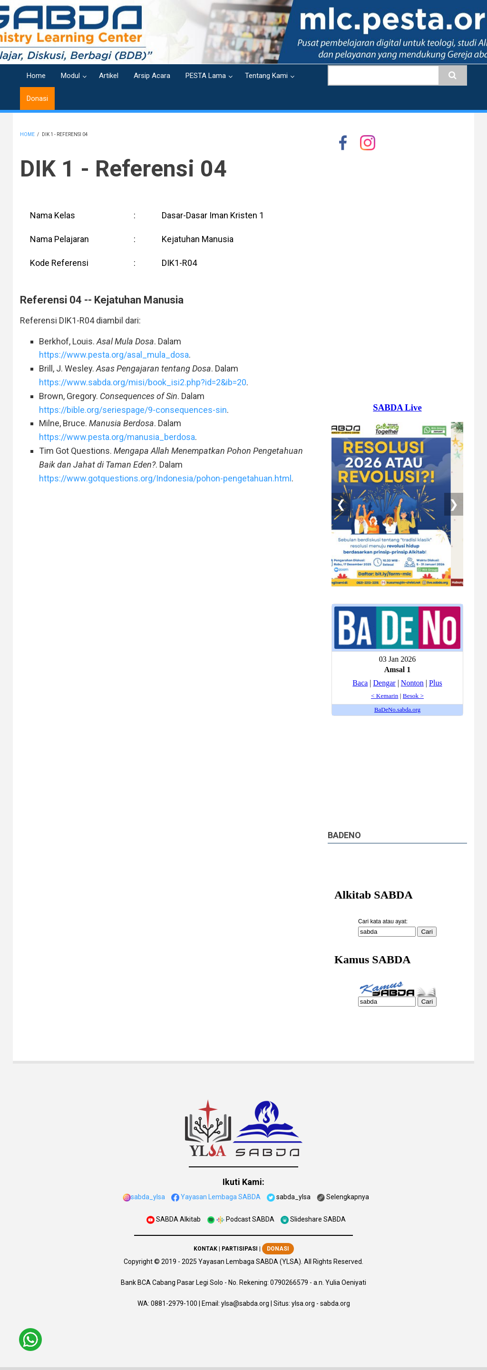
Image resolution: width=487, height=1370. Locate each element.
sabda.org (335, 1303)
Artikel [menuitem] (108, 75)
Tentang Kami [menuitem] (266, 75)
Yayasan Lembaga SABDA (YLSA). (250, 1261)
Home (27, 134)
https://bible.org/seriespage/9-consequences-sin (133, 410)
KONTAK (205, 1248)
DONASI (278, 1248)
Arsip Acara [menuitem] (152, 75)
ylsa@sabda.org (245, 1303)
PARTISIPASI (240, 1248)
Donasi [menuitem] (37, 98)
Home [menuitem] (36, 75)
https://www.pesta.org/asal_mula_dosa (114, 355)
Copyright (138, 1261)
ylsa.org (303, 1303)
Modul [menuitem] (70, 75)
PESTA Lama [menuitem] (205, 75)
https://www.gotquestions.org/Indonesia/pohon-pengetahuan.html (165, 478)
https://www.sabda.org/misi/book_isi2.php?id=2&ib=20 (142, 382)
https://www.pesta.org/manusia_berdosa (117, 437)
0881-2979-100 (174, 1303)
